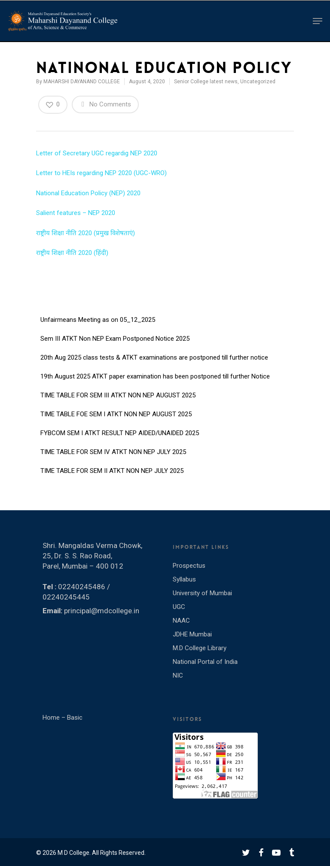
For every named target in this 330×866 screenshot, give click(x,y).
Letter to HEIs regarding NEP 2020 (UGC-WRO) (101, 173)
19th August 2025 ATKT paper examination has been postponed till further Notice (155, 377)
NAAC (181, 620)
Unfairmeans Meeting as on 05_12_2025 (97, 320)
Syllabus (184, 579)
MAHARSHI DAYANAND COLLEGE (81, 82)
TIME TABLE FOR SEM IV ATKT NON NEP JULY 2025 (113, 452)
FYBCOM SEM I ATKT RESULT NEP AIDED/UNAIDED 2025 (119, 433)
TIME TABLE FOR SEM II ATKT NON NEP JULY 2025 (111, 471)
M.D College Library (199, 648)
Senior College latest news (206, 82)
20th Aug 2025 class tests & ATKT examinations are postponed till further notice (154, 358)
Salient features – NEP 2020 (75, 213)
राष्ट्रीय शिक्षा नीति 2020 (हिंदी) (72, 253)
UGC (179, 607)
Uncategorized (257, 82)
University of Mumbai (202, 593)
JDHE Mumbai (192, 634)
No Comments (105, 104)
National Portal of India (205, 662)
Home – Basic (62, 717)
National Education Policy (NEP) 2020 (88, 193)
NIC (178, 675)
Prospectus (189, 565)
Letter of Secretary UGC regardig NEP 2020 (96, 153)
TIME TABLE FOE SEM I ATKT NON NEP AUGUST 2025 (116, 414)
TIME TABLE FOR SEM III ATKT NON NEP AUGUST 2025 (118, 396)
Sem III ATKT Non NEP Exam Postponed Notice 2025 (114, 339)
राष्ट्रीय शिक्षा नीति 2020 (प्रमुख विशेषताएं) (85, 233)
